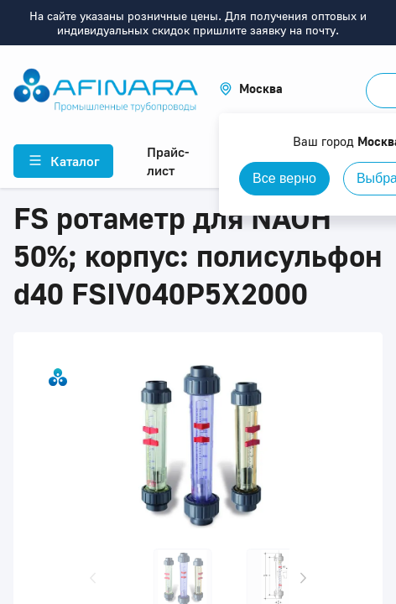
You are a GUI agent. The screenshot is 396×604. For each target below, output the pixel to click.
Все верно (284, 178)
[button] (251, 88)
